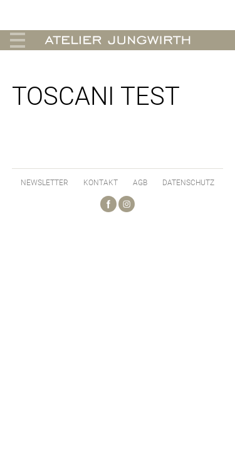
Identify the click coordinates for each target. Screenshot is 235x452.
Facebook (108, 204)
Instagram (126, 204)
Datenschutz (188, 182)
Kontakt (100, 182)
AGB (140, 182)
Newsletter (44, 182)
